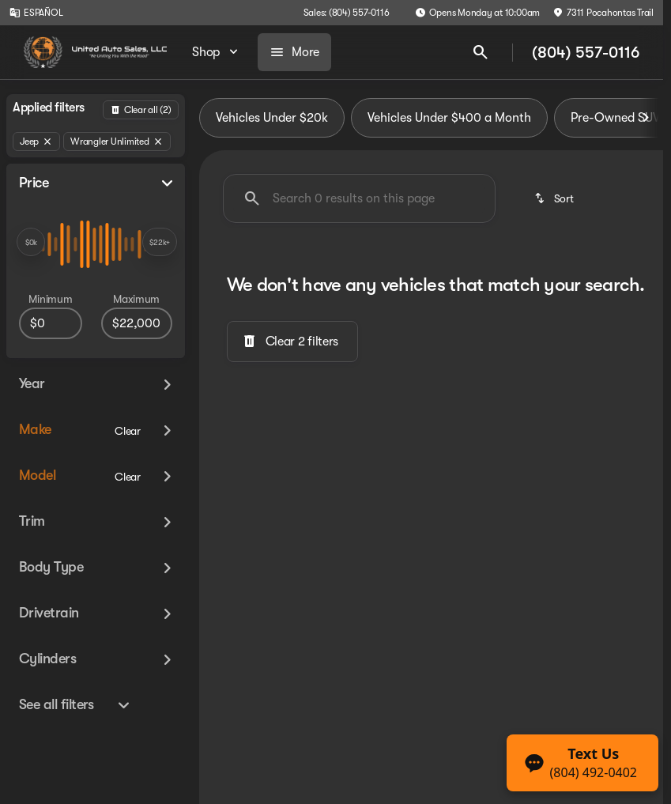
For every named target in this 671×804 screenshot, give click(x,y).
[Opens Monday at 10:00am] (477, 12)
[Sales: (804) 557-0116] (346, 12)
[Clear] (127, 431)
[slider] (31, 242)
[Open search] (480, 52)
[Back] (141, 109)
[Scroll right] (645, 118)
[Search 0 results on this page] (359, 198)
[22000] (136, 323)
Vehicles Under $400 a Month (449, 118)
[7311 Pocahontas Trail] (603, 12)
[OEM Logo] (43, 52)
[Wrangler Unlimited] (117, 141)
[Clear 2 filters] (292, 341)
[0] (50, 323)
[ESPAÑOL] (36, 12)
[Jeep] (36, 141)
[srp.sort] (555, 198)
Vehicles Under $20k (272, 118)
